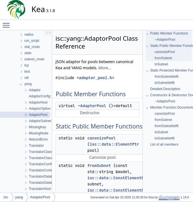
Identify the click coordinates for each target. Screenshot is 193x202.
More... (104, 67)
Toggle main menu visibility (7, 23)
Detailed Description (165, 89)
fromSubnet (99, 165)
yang (19, 197)
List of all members (164, 144)
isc (6, 197)
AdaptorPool (40, 197)
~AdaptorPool (92, 105)
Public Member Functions (169, 33)
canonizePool (101, 138)
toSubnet (161, 64)
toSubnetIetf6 (165, 83)
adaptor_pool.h (95, 78)
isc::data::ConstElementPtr (117, 177)
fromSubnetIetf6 (166, 77)
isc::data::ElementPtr (114, 144)
